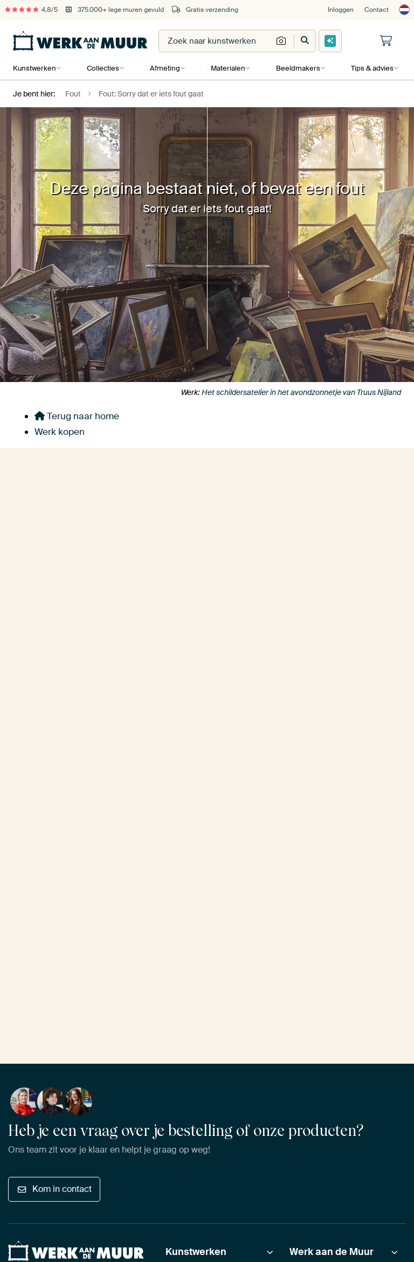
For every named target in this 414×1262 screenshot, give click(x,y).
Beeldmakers (296, 68)
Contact (376, 9)
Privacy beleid (30, 999)
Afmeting (164, 68)
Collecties (102, 68)
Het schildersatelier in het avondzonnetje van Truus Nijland (301, 392)
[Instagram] (53, 930)
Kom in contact (54, 738)
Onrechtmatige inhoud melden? (189, 985)
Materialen (226, 68)
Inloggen (341, 9)
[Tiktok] (121, 930)
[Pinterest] (70, 930)
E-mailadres (32, 536)
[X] (104, 930)
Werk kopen (59, 432)
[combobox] (215, 41)
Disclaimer (112, 985)
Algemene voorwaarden (47, 985)
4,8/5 (31, 9)
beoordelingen (63, 825)
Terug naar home (76, 416)
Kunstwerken (34, 68)
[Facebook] (87, 930)
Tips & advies (369, 68)
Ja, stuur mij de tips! (59, 589)
